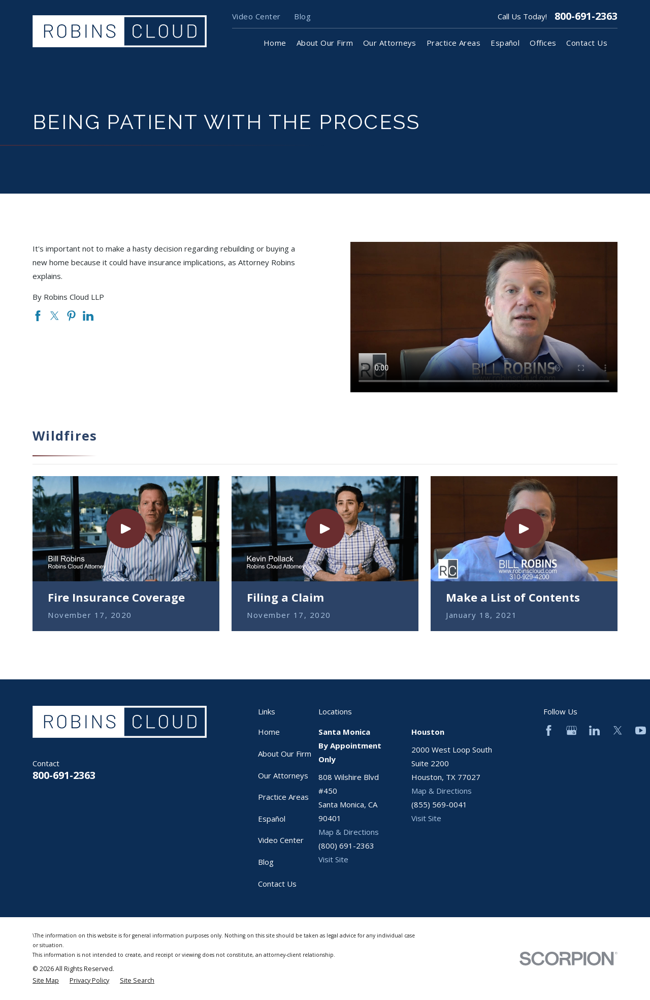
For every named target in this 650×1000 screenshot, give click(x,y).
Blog (302, 16)
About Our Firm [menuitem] (325, 43)
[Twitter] (617, 730)
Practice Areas (283, 797)
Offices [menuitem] (543, 43)
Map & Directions (348, 832)
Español (271, 819)
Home (269, 732)
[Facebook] (548, 730)
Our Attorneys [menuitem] (389, 43)
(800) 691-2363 (346, 845)
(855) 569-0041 (439, 804)
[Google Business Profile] (571, 730)
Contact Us (277, 884)
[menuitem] (45, 981)
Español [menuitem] (505, 43)
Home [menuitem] (275, 43)
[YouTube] (640, 730)
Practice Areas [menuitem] (453, 43)
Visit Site (333, 859)
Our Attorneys (283, 775)
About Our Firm (284, 753)
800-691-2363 (586, 16)
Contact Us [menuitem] (586, 43)
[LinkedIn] (594, 730)
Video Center (256, 16)
